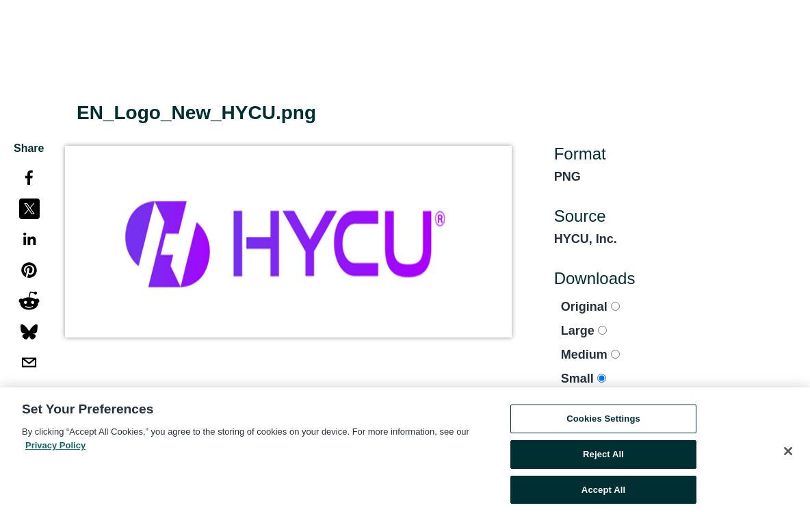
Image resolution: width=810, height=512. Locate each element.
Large (584, 330)
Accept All (603, 492)
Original (590, 306)
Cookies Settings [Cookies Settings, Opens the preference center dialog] (603, 422)
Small (583, 378)
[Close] (788, 454)
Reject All (603, 457)
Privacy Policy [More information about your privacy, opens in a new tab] (55, 448)
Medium (590, 354)
